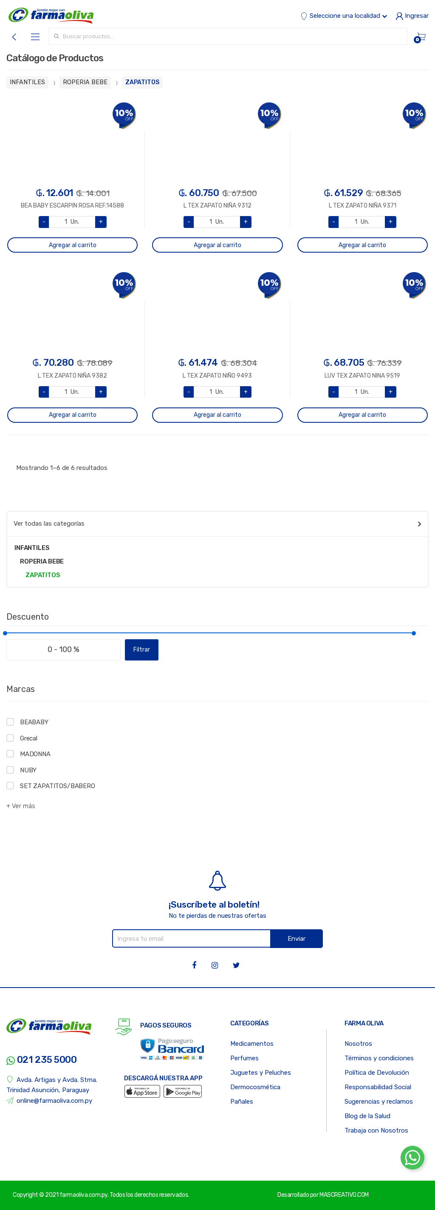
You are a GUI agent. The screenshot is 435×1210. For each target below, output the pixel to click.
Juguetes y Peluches (260, 1072)
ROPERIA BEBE (85, 82)
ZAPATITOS (142, 82)
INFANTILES (27, 82)
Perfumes (244, 1058)
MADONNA (35, 754)
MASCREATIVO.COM (344, 1195)
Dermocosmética (255, 1087)
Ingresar (412, 16)
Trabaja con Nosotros (376, 1130)
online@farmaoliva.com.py (49, 1100)
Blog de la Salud (367, 1116)
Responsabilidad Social (378, 1087)
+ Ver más (20, 806)
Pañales (241, 1101)
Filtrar (141, 649)
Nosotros (358, 1044)
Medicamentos (252, 1044)
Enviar (296, 938)
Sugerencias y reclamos (379, 1101)
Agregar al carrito (72, 245)
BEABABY (34, 722)
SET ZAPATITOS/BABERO (57, 786)
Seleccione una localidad (343, 16)
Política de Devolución (377, 1072)
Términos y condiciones (379, 1058)
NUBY (28, 770)
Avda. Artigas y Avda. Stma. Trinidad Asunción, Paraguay (51, 1085)
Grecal (28, 738)
